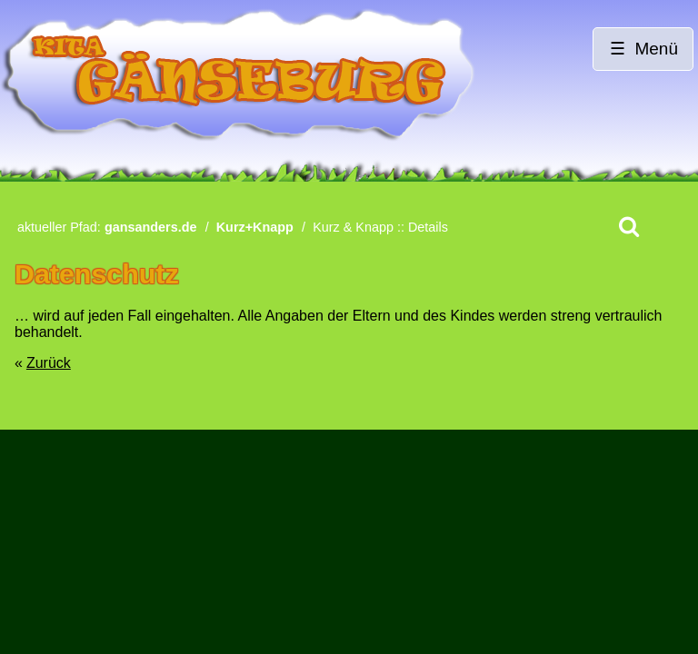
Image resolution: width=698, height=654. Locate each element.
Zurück (48, 363)
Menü (656, 48)
